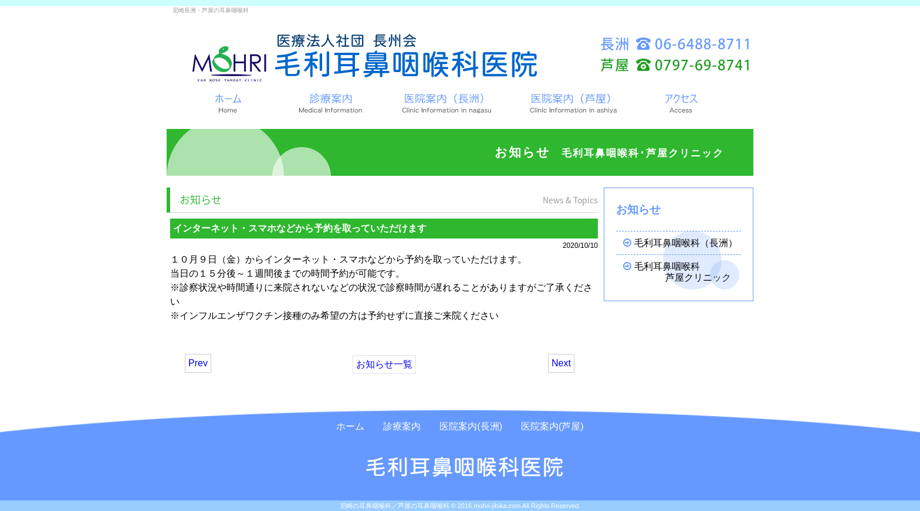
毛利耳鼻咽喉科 (677, 272)
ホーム (350, 426)
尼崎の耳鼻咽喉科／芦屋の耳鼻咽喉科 (394, 505)
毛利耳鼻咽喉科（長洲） (676, 243)
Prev (198, 363)
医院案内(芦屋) (552, 426)
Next (561, 363)
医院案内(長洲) (470, 426)
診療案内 (402, 426)
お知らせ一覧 (384, 364)
